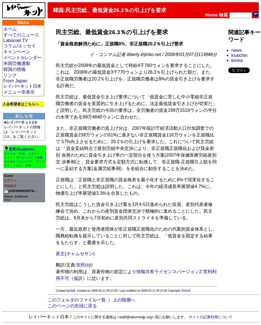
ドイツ (8, 157)
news (236, 50)
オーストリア (24, 157)
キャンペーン (16, 51)
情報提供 (10, 185)
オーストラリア (22, 161)
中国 (22, 153)
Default (185, 290)
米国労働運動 (16, 63)
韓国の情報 (14, 69)
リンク (10, 75)
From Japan (15, 80)
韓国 (39, 157)
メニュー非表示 (19, 92)
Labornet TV (15, 40)
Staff (72, 290)
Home (211, 15)
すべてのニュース (21, 34)
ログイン (10, 180)
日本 (28, 165)
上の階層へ (124, 300)
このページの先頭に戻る (72, 305)
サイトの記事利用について (210, 317)
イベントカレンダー (22, 57)
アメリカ (9, 153)
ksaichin (239, 55)
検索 (223, 15)
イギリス (33, 153)
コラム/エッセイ (19, 45)
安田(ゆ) (84, 265)
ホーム (10, 29)
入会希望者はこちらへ (21, 104)
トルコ (17, 165)
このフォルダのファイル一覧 (77, 300)
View (7, 199)
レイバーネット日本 (22, 86)
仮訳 (78, 278)
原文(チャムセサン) (75, 253)
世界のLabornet (22, 149)
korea (237, 60)
